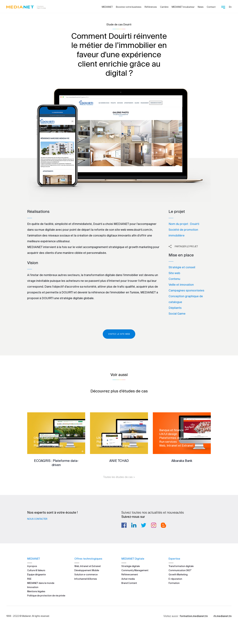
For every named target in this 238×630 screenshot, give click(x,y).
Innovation (32, 587)
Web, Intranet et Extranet (87, 566)
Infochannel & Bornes (85, 578)
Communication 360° (180, 570)
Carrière (164, 7)
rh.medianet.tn (223, 616)
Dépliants (175, 307)
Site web (174, 273)
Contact (211, 7)
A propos (32, 566)
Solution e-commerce (86, 574)
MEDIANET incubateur (183, 7)
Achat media (128, 578)
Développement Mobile (86, 570)
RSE (29, 578)
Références (151, 7)
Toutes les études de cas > (119, 477)
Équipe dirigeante (36, 574)
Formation (174, 583)
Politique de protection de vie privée (46, 595)
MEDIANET (107, 7)
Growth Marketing (178, 574)
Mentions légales (36, 591)
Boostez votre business (128, 7)
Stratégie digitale (130, 566)
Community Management (134, 570)
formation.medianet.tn (194, 616)
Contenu (174, 279)
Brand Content (129, 583)
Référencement (129, 574)
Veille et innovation (181, 284)
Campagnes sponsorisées (186, 290)
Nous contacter (37, 519)
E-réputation (175, 578)
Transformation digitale (181, 566)
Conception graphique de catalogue (186, 299)
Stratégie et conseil (182, 267)
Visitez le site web (119, 334)
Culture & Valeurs (36, 570)
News (201, 7)
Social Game (177, 313)
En (230, 7)
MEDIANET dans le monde (40, 583)
